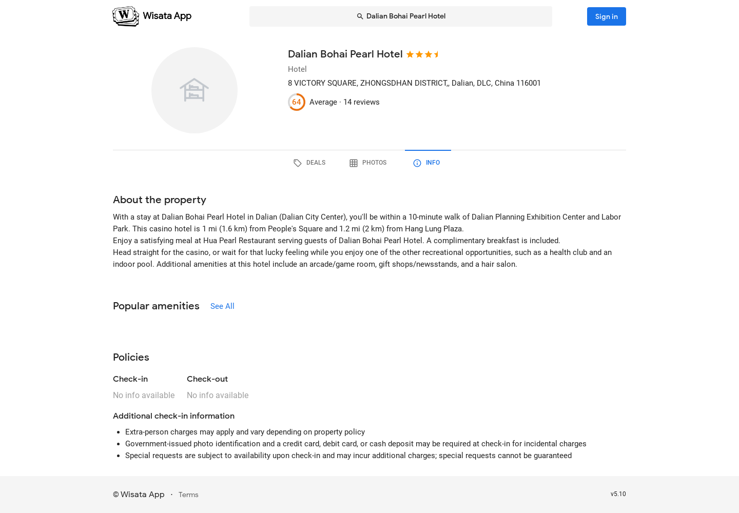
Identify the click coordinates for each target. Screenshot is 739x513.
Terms (189, 494)
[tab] (311, 163)
